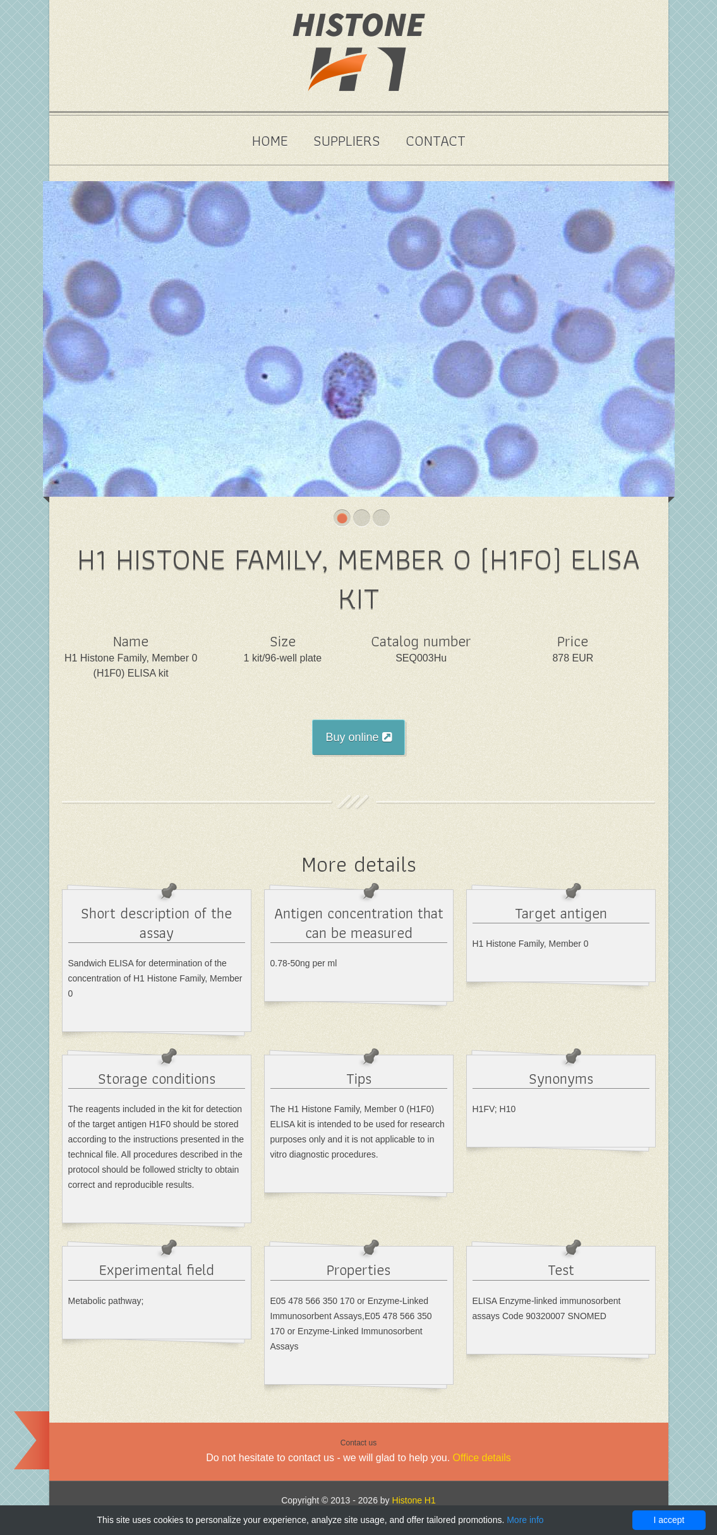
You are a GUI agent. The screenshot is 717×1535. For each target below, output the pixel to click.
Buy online (358, 737)
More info (525, 1520)
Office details (482, 1457)
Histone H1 (414, 1500)
